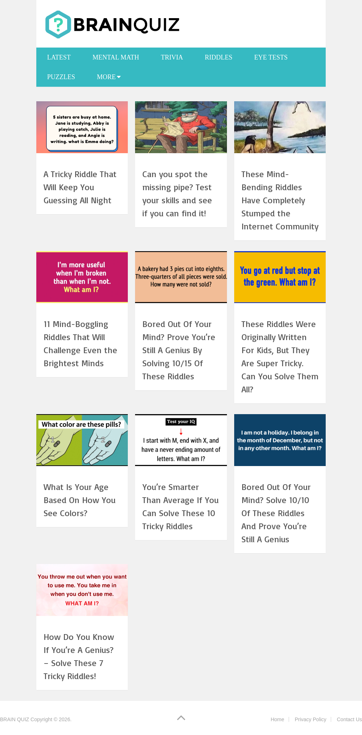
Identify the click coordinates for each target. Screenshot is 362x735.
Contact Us (349, 719)
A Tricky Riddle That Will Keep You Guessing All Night (80, 186)
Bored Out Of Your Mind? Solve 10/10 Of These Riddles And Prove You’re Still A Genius (276, 512)
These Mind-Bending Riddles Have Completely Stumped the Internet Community (279, 200)
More (106, 77)
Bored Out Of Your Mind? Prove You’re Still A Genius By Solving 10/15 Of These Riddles (178, 349)
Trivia (172, 57)
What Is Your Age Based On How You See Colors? (79, 499)
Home (277, 719)
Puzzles (61, 77)
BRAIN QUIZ (14, 719)
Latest (59, 57)
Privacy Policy (310, 719)
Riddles (218, 57)
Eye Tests (271, 57)
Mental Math (116, 57)
